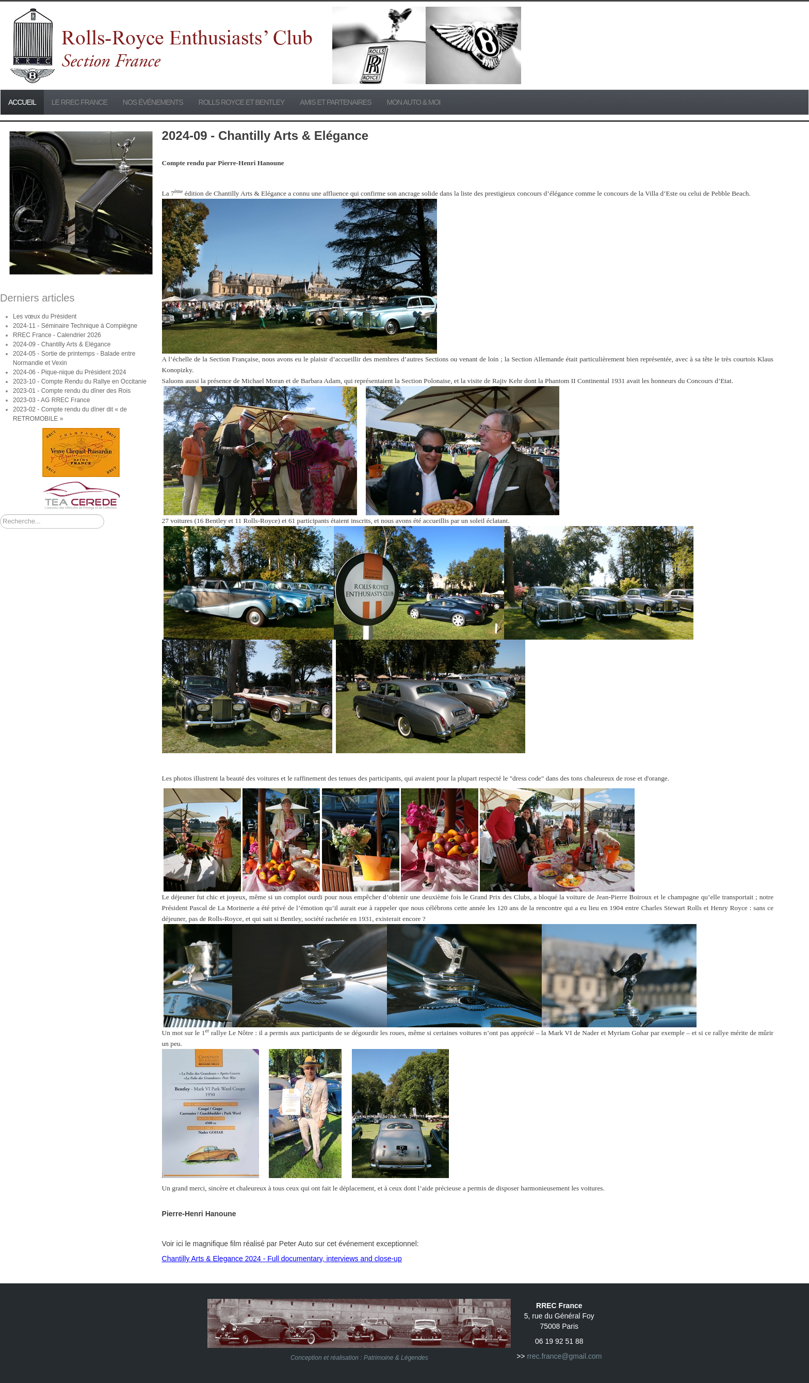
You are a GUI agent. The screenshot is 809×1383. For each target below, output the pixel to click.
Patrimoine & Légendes (396, 1357)
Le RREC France (79, 102)
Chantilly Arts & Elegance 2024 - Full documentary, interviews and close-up (282, 1258)
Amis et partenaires (335, 102)
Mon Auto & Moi (414, 102)
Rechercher (0, 514)
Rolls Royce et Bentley (242, 102)
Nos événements (153, 102)
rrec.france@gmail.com (564, 1356)
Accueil (22, 102)
